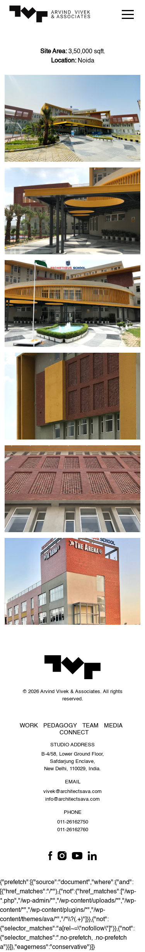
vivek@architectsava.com (72, 791)
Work (29, 726)
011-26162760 (72, 829)
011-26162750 (72, 822)
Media (113, 726)
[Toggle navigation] (127, 14)
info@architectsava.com (72, 799)
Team (90, 726)
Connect (74, 733)
